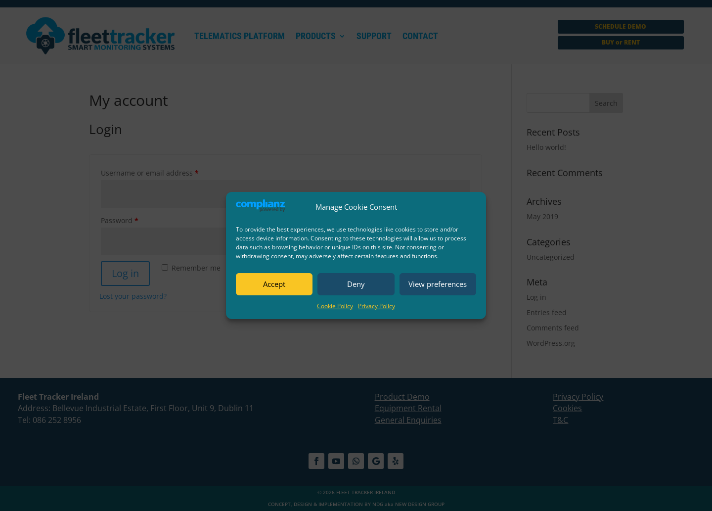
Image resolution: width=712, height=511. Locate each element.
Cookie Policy (335, 306)
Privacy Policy (376, 306)
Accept (274, 284)
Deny (356, 284)
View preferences (437, 284)
